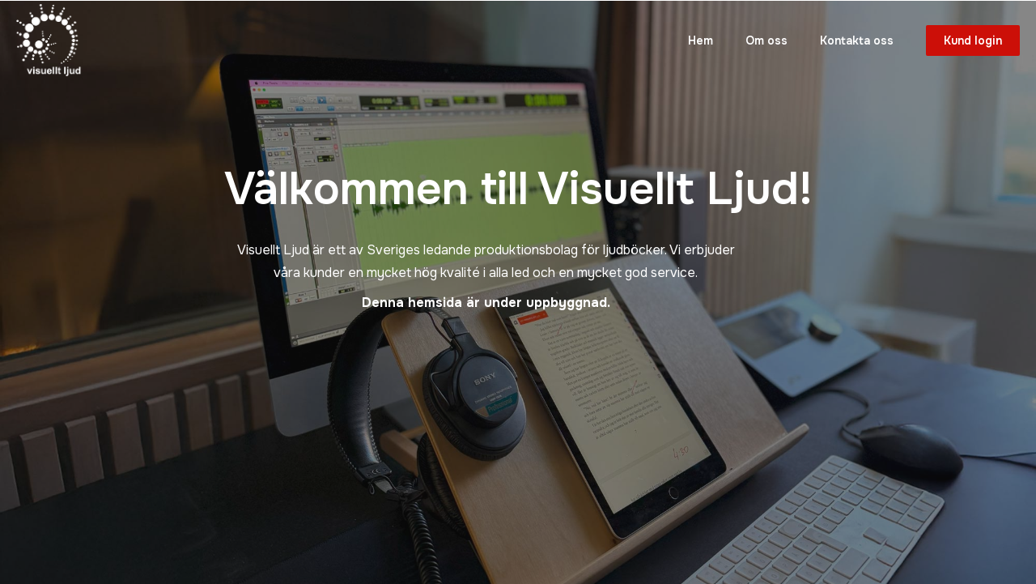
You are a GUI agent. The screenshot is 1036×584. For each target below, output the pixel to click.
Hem (700, 40)
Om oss (766, 40)
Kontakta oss (857, 40)
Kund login (973, 40)
